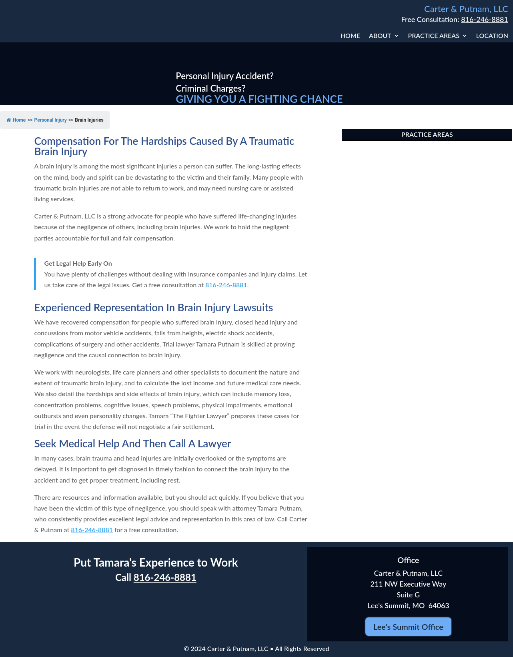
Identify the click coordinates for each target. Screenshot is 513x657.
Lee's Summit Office (408, 626)
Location (492, 36)
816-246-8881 (484, 19)
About (380, 36)
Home (350, 36)
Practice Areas (433, 36)
